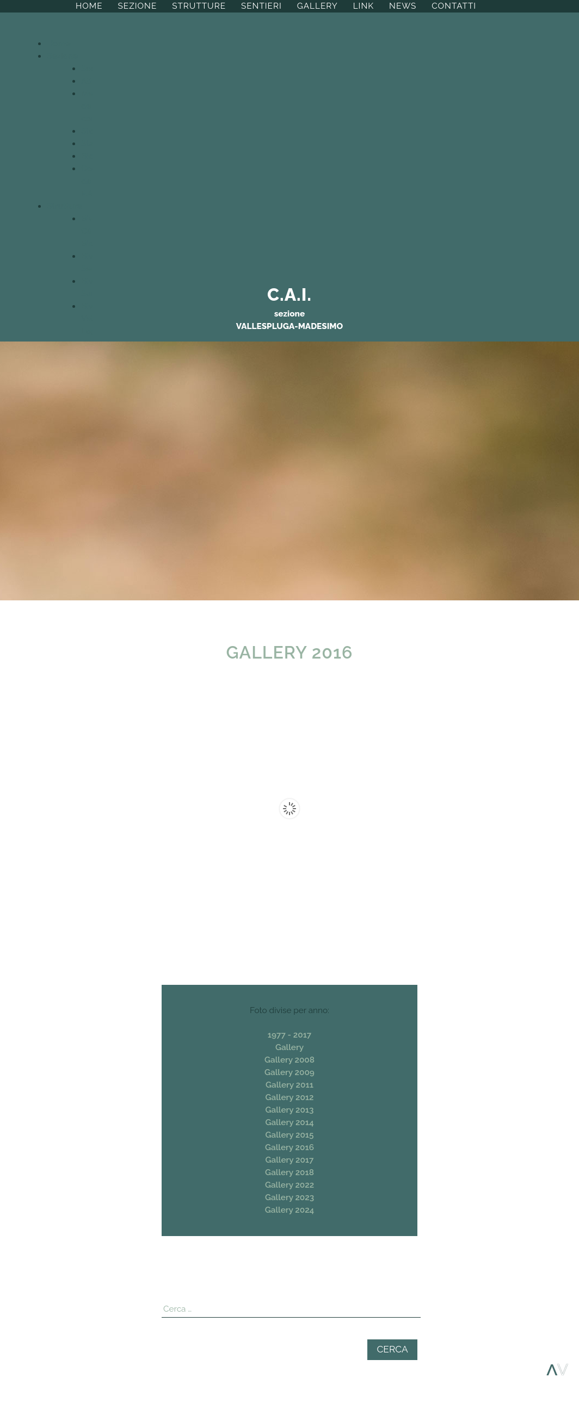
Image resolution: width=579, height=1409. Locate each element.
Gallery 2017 (290, 1160)
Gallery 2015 (289, 1135)
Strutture (199, 6)
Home (89, 6)
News (402, 6)
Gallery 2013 (290, 1110)
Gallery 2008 (289, 1060)
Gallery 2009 (289, 1072)
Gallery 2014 (289, 1122)
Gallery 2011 (289, 1085)
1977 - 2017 (290, 1035)
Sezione (137, 6)
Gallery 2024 (289, 1210)
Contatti (454, 6)
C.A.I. (289, 294)
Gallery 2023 (289, 1197)
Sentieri (261, 6)
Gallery (317, 6)
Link (363, 6)
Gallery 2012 (290, 1097)
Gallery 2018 (289, 1172)
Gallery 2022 (289, 1185)
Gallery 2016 (289, 1147)
